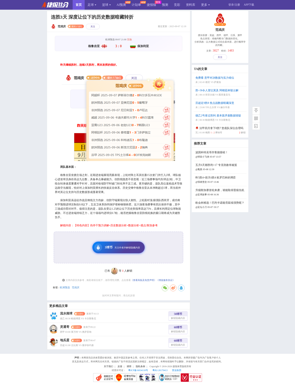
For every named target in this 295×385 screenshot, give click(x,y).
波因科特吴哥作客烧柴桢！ (220, 155)
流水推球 (66, 313)
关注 (92, 26)
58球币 (178, 316)
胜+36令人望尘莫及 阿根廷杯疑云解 (220, 93)
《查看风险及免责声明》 (143, 280)
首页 (79, 4)
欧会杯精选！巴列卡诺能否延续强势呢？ (220, 205)
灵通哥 (64, 326)
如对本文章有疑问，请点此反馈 (118, 295)
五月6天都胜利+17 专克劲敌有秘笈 (220, 167)
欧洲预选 (65, 287)
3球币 (117, 247)
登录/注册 (234, 4)
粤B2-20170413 (160, 370)
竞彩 (177, 4)
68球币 (178, 330)
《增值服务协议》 (165, 280)
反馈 (120, 366)
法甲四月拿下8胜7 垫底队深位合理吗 (220, 131)
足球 (92, 4)
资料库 (190, 4)
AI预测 (121, 4)
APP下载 (249, 4)
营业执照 (176, 370)
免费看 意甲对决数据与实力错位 (220, 80)
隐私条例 (140, 366)
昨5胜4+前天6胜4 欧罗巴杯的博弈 (220, 180)
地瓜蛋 (64, 340)
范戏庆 (75, 287)
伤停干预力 (220, 24)
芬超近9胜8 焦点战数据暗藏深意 (220, 105)
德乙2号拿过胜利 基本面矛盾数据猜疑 (220, 118)
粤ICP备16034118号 (138, 370)
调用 (129, 366)
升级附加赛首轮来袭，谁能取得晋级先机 (220, 193)
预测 (165, 4)
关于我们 (108, 366)
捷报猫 (151, 4)
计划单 (136, 4)
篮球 (106, 4)
